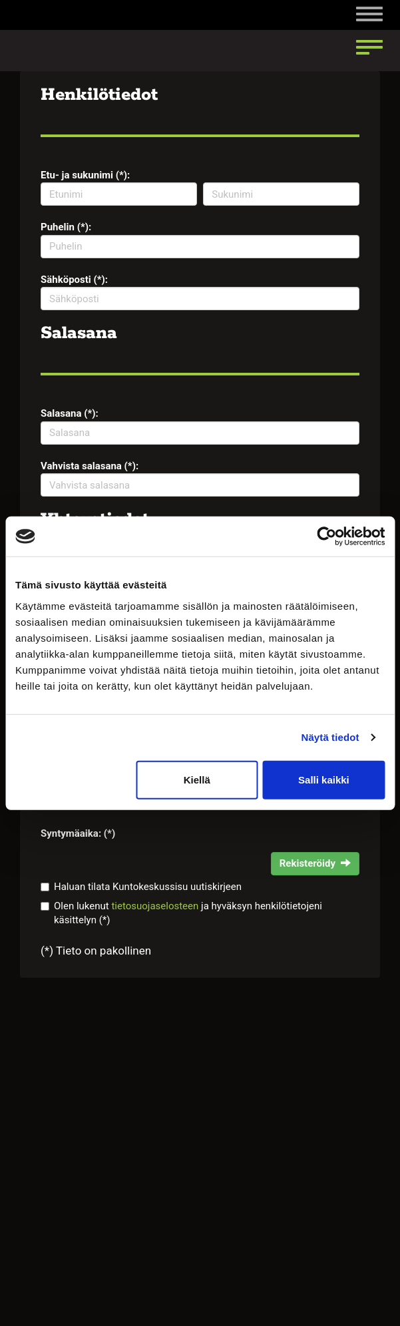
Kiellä (197, 779)
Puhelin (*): (66, 227)
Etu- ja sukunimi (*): (85, 175)
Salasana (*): (70, 413)
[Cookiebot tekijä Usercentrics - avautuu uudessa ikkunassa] (326, 537)
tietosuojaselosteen (154, 906)
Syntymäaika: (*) (78, 833)
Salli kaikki (323, 779)
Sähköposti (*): (74, 280)
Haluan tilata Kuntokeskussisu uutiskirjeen (148, 887)
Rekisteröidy (315, 863)
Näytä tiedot (330, 737)
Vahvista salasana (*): (89, 466)
